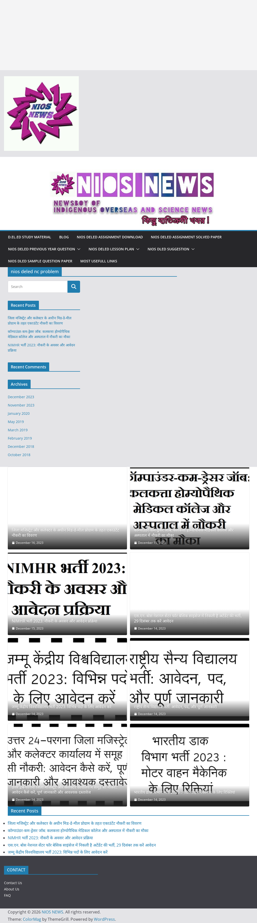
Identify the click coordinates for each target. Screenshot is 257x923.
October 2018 (19, 454)
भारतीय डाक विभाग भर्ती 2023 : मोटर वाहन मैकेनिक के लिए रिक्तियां (184, 792)
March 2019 (18, 430)
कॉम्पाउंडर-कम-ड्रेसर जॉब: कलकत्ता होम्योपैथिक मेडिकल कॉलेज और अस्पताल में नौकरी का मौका (184, 533)
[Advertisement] (128, 35)
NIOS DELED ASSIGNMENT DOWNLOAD (110, 237)
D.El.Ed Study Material (29, 237)
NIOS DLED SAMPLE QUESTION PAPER (40, 261)
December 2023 (21, 396)
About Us (11, 889)
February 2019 (20, 438)
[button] (78, 249)
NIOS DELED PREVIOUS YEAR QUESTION (41, 249)
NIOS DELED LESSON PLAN (111, 249)
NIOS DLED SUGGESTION (168, 249)
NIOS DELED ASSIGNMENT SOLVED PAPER (186, 237)
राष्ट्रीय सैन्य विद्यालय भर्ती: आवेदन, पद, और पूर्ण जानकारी (175, 706)
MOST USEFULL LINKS (98, 261)
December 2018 (21, 446)
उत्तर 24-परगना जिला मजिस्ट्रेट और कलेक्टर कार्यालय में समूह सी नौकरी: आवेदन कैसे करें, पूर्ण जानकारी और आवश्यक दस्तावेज (64, 790)
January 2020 (19, 413)
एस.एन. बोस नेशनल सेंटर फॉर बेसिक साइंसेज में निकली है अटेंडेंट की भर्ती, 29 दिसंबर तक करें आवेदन (188, 618)
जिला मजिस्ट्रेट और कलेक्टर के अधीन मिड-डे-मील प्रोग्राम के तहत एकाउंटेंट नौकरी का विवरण (65, 533)
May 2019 (16, 421)
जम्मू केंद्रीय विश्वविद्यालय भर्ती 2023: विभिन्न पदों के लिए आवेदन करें (62, 706)
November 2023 (21, 405)
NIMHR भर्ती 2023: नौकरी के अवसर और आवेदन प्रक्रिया (54, 621)
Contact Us (13, 882)
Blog (64, 237)
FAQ (7, 895)
